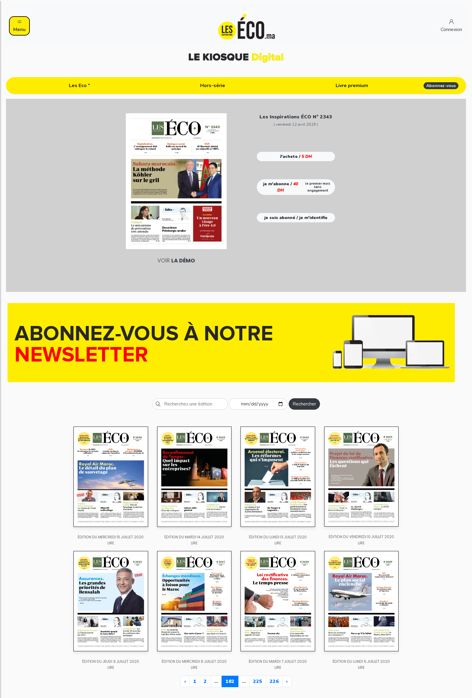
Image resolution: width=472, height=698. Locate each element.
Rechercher (304, 404)
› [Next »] (287, 681)
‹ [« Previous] (185, 681)
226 (274, 681)
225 (257, 681)
